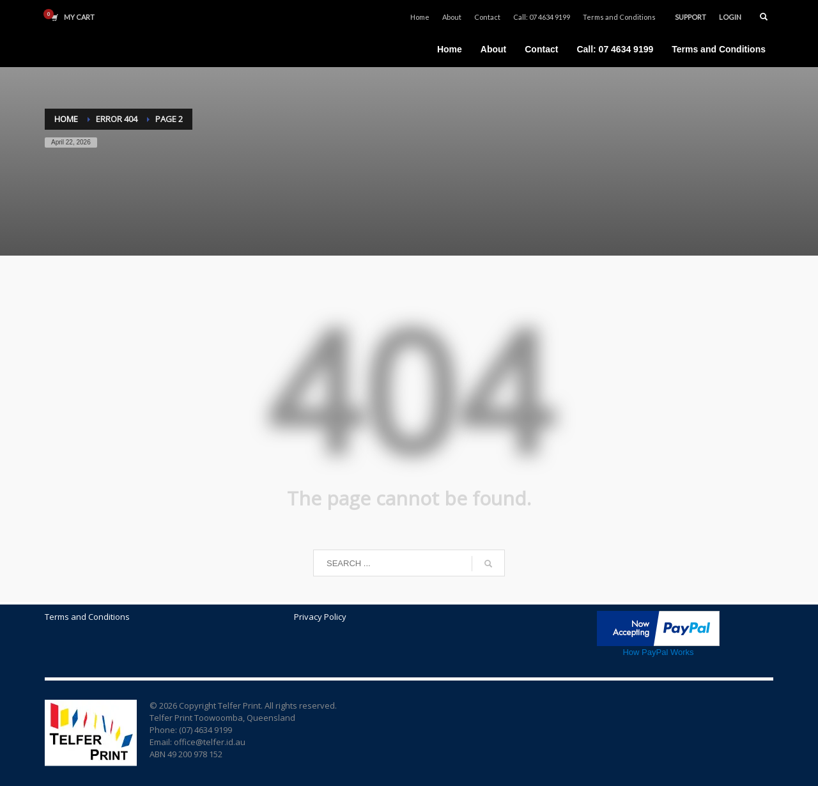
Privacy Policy (320, 616)
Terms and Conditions (619, 17)
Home (419, 17)
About (451, 17)
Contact (487, 17)
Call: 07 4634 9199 (541, 17)
